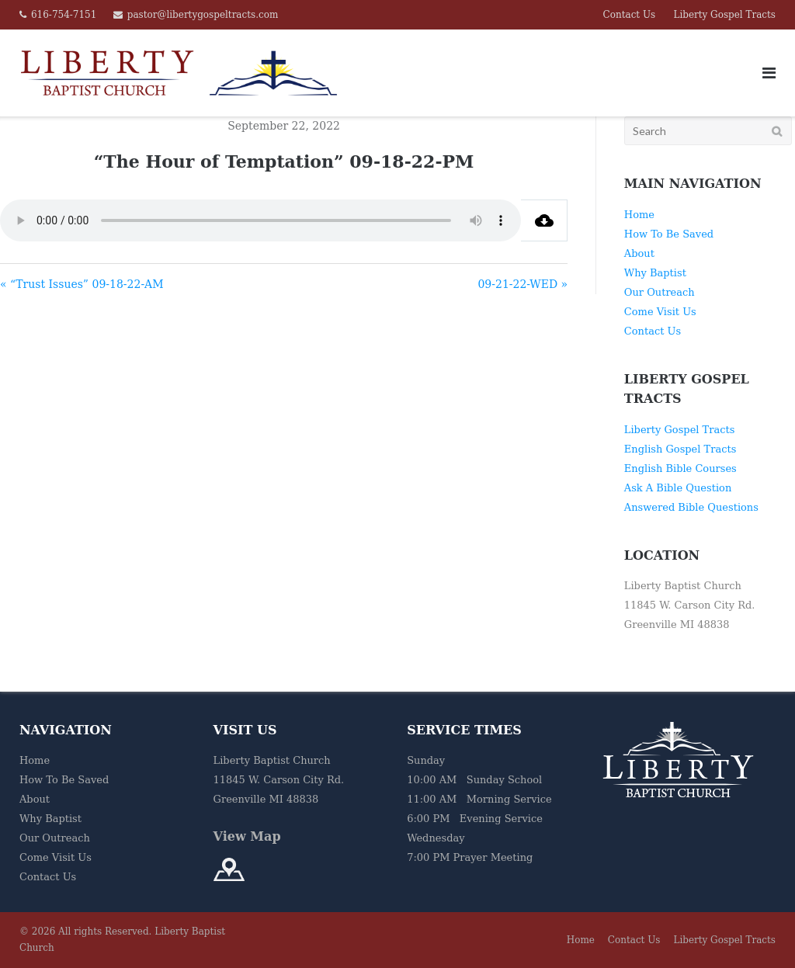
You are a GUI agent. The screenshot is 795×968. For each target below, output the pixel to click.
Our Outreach (659, 292)
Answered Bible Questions (691, 507)
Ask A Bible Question (677, 488)
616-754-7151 (63, 14)
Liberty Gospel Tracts (724, 14)
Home (639, 214)
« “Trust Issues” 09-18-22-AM (82, 284)
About (639, 253)
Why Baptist (655, 273)
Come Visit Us (660, 311)
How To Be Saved (668, 234)
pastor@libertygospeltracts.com (203, 14)
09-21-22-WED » (522, 284)
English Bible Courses (680, 468)
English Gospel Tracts (680, 449)
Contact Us (629, 14)
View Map (247, 836)
